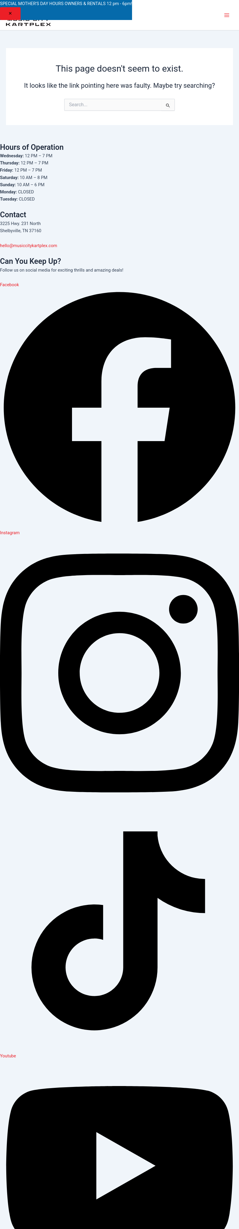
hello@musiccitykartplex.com (28, 245)
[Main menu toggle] (226, 15)
